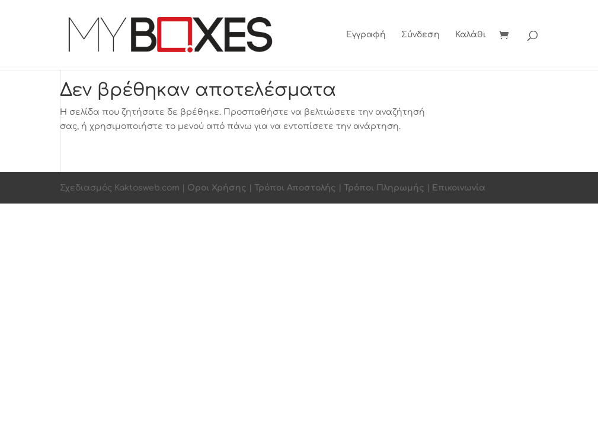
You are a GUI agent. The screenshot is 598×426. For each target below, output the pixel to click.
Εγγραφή (366, 35)
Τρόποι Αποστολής (295, 187)
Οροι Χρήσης (217, 187)
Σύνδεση (420, 35)
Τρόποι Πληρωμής (384, 187)
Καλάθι (470, 35)
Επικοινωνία (458, 187)
